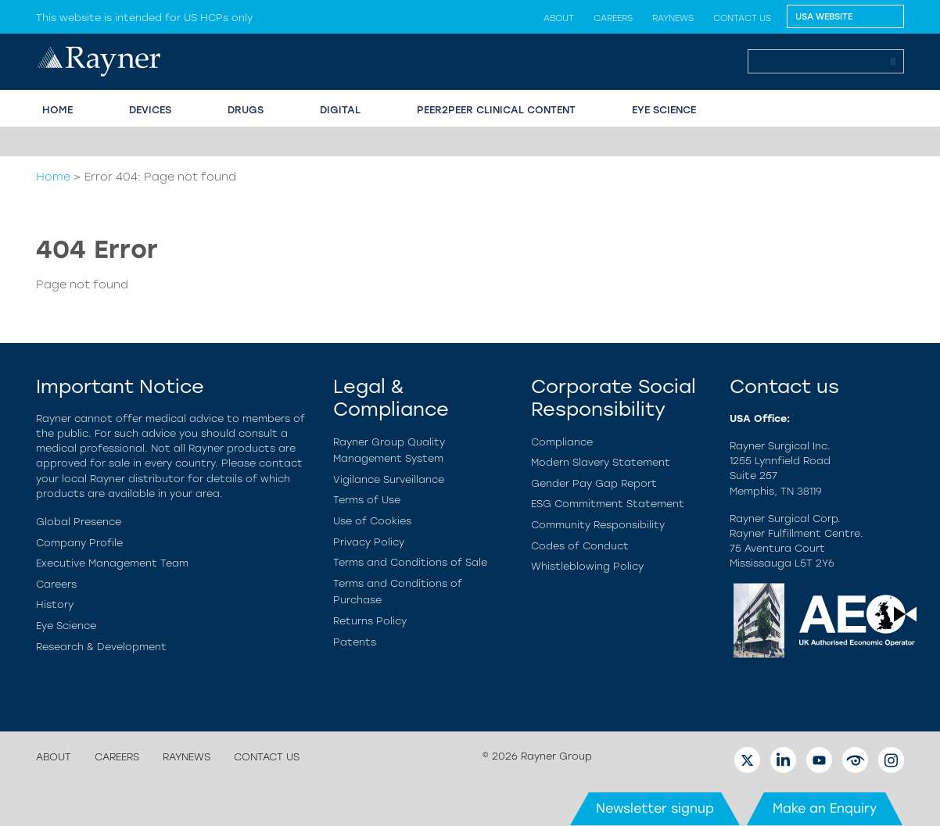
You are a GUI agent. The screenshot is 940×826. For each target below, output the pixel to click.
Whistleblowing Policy (587, 566)
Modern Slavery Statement (600, 462)
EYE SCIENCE (664, 110)
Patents (354, 642)
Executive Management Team (112, 563)
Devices (150, 110)
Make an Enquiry (825, 808)
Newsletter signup (655, 808)
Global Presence (78, 521)
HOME (57, 110)
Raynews (673, 18)
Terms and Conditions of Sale (410, 562)
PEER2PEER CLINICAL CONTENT (496, 110)
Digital (340, 110)
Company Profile (79, 543)
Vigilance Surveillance (388, 479)
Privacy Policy (368, 542)
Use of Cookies (372, 521)
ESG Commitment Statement (607, 504)
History (55, 604)
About (559, 18)
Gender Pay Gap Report (594, 483)
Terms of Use (366, 500)
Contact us (742, 18)
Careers (613, 18)
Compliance (562, 442)
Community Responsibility (598, 525)
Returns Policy (370, 621)
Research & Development (101, 647)
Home (53, 177)
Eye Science (66, 625)
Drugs (246, 110)
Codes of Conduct (580, 546)
